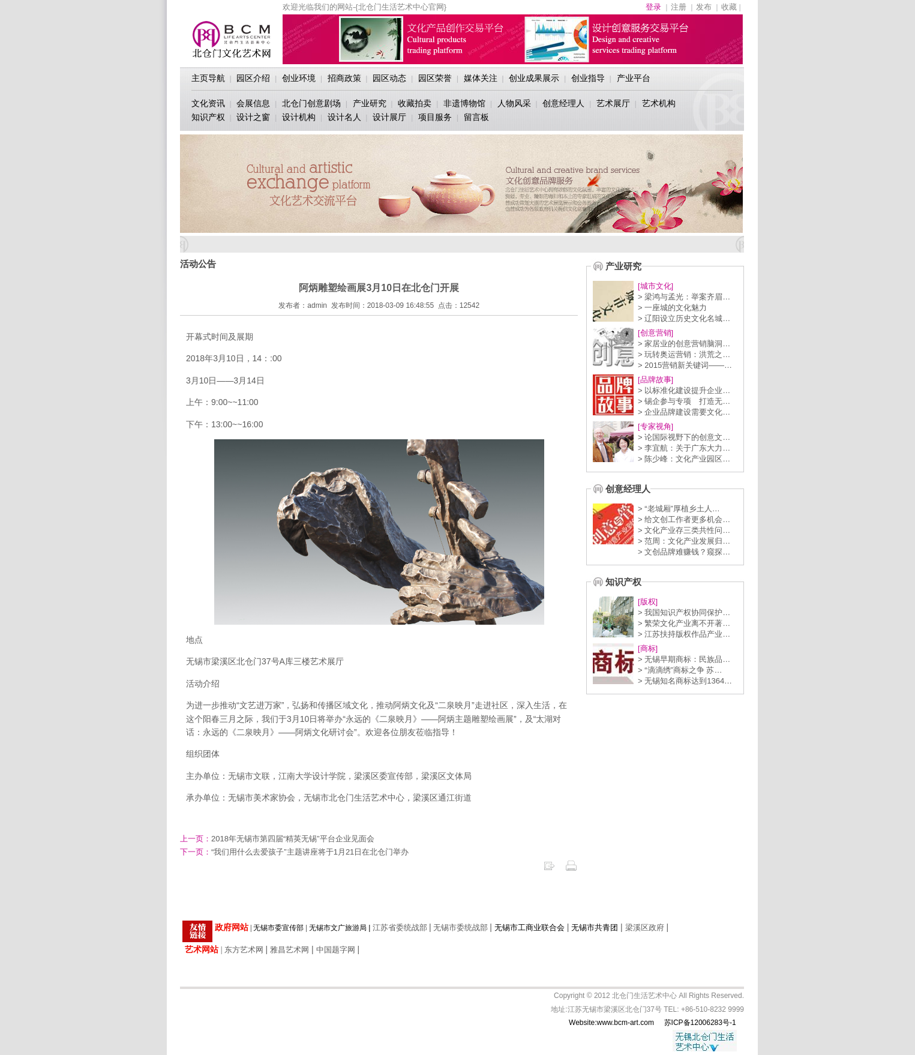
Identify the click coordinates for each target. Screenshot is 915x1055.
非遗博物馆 (464, 103)
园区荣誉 (435, 78)
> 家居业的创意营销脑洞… (684, 343)
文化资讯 (208, 103)
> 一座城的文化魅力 (672, 307)
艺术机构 (659, 103)
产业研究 (369, 103)
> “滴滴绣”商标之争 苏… (680, 670)
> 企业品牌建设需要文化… (684, 411)
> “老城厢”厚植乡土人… (679, 508)
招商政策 (344, 78)
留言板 (476, 117)
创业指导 (588, 78)
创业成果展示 (534, 78)
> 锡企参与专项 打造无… (684, 401)
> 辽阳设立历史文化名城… (684, 318)
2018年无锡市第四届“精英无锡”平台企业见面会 (277, 838)
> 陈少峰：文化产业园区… (684, 458)
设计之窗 (253, 117)
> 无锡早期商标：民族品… (684, 659)
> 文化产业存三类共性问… (684, 530)
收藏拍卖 (414, 103)
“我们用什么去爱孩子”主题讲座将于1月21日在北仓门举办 (294, 851)
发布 (704, 6)
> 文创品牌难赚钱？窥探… (684, 551)
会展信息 (253, 103)
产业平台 (633, 78)
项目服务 (435, 117)
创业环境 (299, 78)
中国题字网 (335, 949)
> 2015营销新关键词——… (685, 365)
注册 (678, 6)
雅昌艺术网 (289, 949)
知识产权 (208, 117)
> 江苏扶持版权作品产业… (684, 634)
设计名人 (344, 117)
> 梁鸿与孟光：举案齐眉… (684, 296)
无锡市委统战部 (460, 927)
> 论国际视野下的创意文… (684, 437)
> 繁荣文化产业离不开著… (684, 623)
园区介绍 (253, 78)
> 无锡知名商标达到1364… (685, 680)
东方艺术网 (243, 949)
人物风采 (514, 103)
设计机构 (299, 117)
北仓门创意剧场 (311, 103)
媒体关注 (480, 78)
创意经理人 (563, 103)
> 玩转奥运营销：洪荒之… (684, 354)
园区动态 (389, 78)
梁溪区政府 (644, 927)
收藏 (729, 6)
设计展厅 (389, 117)
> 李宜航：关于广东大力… (684, 447)
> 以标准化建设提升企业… (684, 390)
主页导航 (208, 78)
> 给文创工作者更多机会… (684, 519)
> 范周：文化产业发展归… (684, 541)
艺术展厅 (613, 103)
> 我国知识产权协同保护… (684, 612)
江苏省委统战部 (400, 927)
